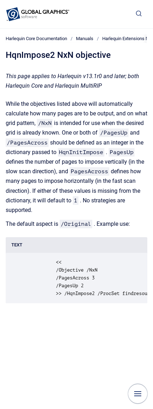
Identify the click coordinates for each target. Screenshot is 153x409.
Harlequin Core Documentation (36, 38)
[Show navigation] (137, 393)
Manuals (84, 38)
